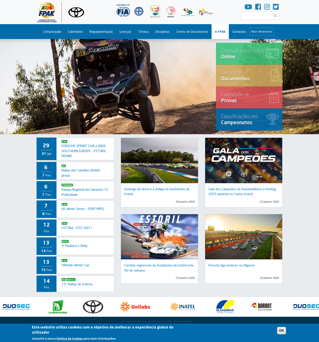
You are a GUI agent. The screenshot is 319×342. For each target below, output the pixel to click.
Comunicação (52, 31)
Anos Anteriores (261, 31)
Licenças (125, 31)
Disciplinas (162, 31)
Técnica (143, 31)
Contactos (239, 31)
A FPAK (220, 31)
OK (281, 331)
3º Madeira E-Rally (75, 246)
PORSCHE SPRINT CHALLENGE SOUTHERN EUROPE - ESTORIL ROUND (84, 151)
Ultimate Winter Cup (75, 265)
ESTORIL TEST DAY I (77, 228)
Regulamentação (101, 31)
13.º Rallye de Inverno (77, 284)
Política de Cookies (69, 339)
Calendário (75, 31)
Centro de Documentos (192, 31)
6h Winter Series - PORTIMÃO (83, 209)
